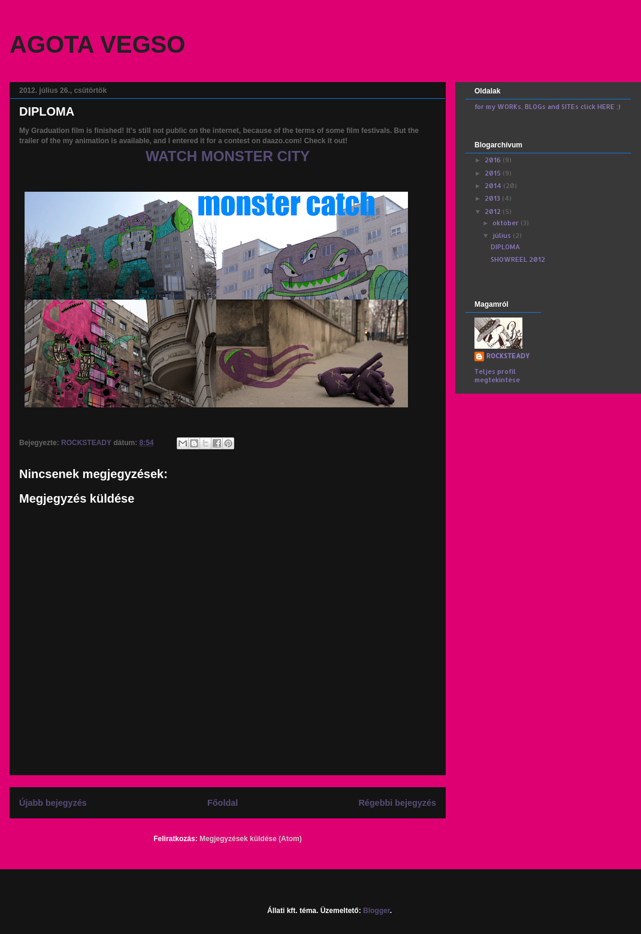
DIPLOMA (505, 247)
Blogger (376, 910)
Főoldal (222, 803)
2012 (494, 211)
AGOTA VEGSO (97, 44)
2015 (494, 173)
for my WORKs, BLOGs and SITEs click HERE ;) (547, 106)
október (506, 223)
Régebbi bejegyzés (397, 803)
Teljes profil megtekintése (497, 375)
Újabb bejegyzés (53, 803)
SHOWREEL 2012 (518, 259)
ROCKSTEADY (508, 356)
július (502, 235)
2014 (494, 186)
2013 (493, 198)
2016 (494, 160)
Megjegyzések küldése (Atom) (250, 839)
